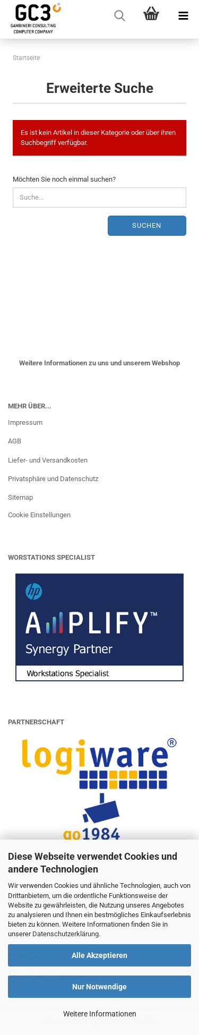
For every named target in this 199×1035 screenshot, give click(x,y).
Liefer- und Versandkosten (48, 460)
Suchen (146, 225)
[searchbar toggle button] (119, 16)
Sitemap (20, 497)
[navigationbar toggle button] (183, 16)
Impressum (25, 422)
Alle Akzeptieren (99, 955)
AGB (14, 441)
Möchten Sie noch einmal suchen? (64, 179)
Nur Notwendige (99, 986)
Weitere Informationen (99, 1014)
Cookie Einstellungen (39, 515)
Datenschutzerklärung (65, 934)
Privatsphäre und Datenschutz (53, 479)
